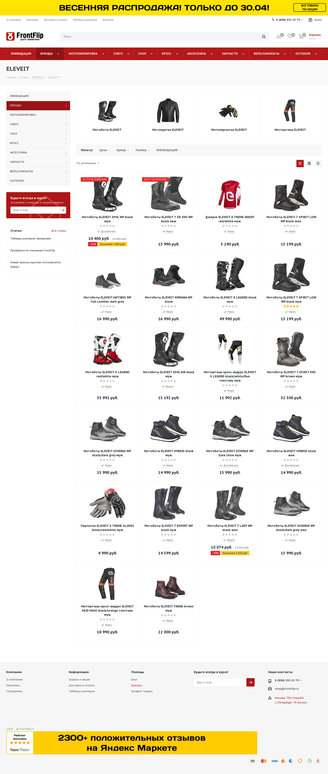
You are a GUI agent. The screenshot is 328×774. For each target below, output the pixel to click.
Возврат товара (141, 691)
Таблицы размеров (82, 691)
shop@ (279, 688)
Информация (79, 672)
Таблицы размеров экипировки (30, 238)
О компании (14, 679)
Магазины (13, 685)
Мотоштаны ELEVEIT (290, 130)
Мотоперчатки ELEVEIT (229, 130)
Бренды (136, 685)
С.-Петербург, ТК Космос (291, 702)
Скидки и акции (79, 679)
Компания (14, 672)
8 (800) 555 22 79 (288, 20)
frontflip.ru (291, 688)
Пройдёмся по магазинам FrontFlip (32, 250)
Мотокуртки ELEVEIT (168, 130)
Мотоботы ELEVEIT (107, 130)
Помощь (137, 672)
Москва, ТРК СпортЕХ (289, 698)
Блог (134, 679)
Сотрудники (14, 691)
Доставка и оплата (82, 685)
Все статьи (59, 231)
